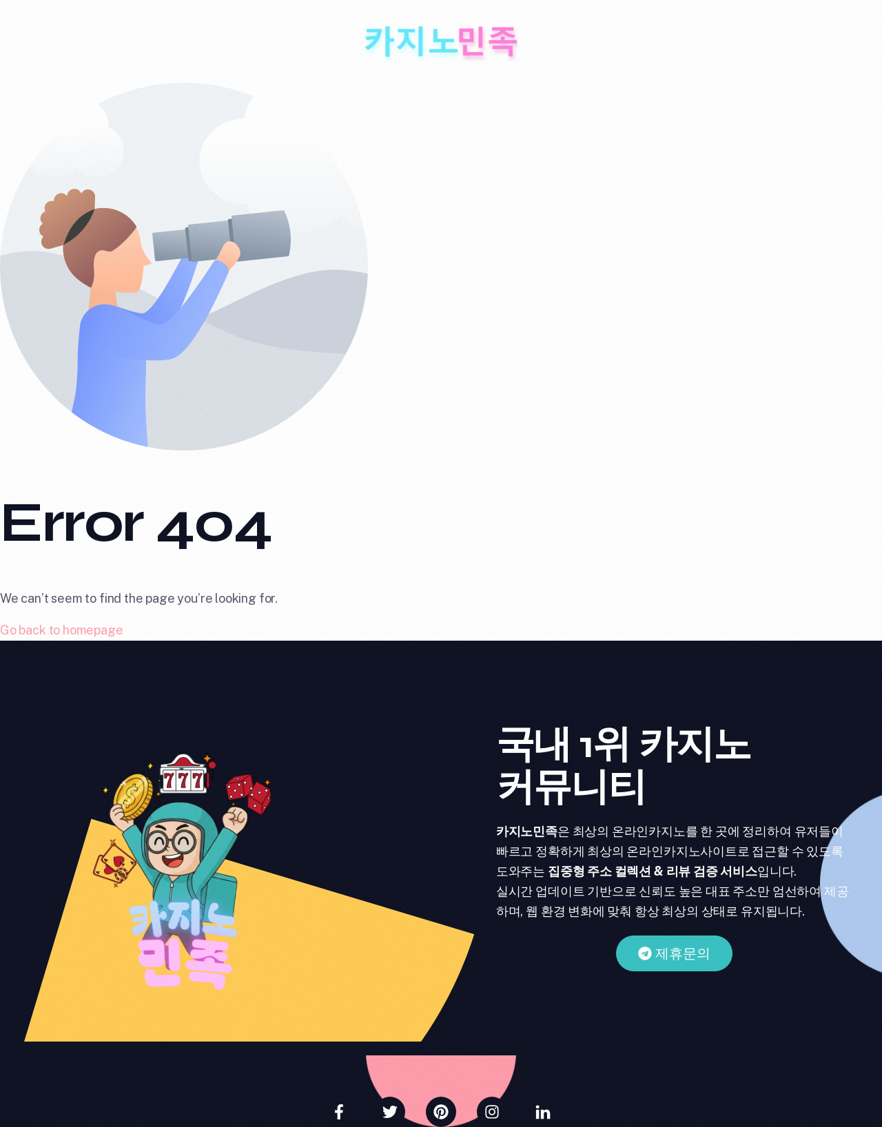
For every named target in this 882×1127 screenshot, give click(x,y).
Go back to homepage (61, 630)
